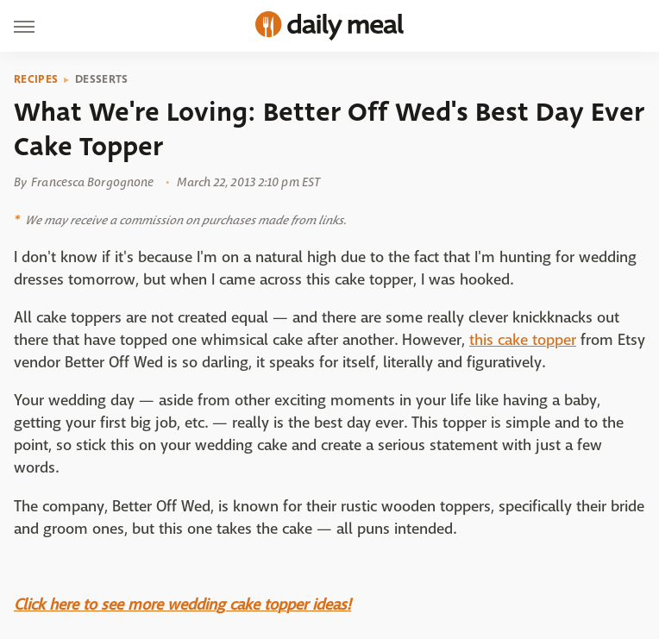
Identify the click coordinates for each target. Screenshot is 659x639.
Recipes (36, 79)
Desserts (101, 79)
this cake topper (522, 340)
